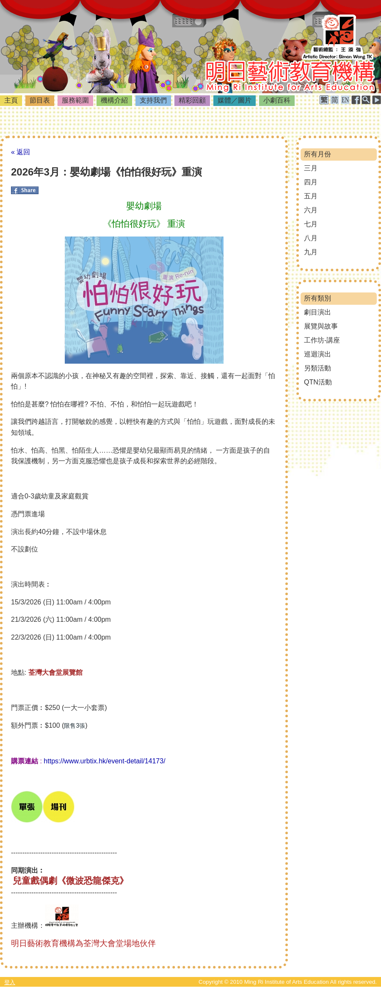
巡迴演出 (317, 354)
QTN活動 (318, 382)
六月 (311, 210)
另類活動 (317, 368)
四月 (311, 182)
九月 (311, 252)
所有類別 (317, 298)
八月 (311, 238)
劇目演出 (317, 312)
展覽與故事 (321, 326)
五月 (311, 196)
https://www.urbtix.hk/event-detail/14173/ (104, 761)
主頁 (11, 100)
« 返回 (20, 152)
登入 (9, 982)
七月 (311, 224)
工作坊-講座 (322, 340)
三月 (311, 168)
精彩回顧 (192, 100)
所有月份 (317, 154)
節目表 (40, 100)
